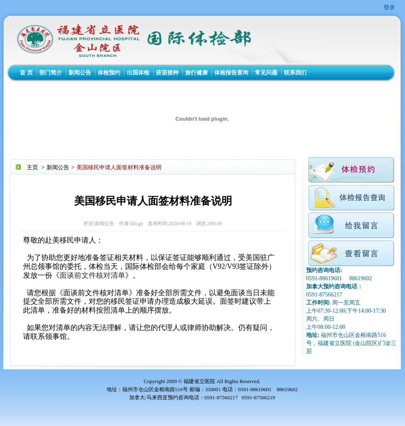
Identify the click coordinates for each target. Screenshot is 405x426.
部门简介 (50, 73)
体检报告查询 (231, 73)
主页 (32, 167)
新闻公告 (79, 73)
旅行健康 (196, 73)
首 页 (26, 73)
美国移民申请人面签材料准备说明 (119, 167)
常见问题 (266, 73)
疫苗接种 (167, 73)
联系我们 (295, 73)
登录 (389, 7)
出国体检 (138, 73)
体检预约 (109, 73)
